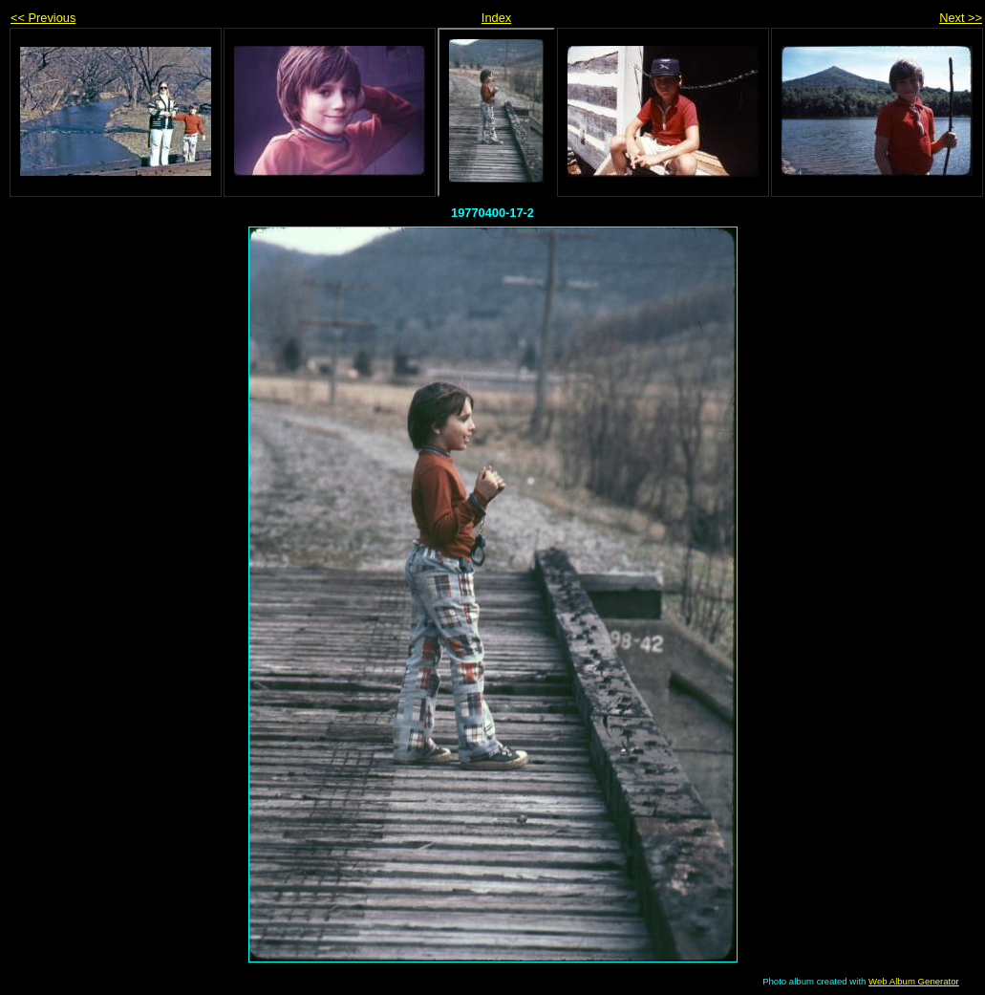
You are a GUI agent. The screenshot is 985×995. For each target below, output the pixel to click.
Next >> (960, 18)
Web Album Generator (913, 981)
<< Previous (43, 18)
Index (496, 18)
